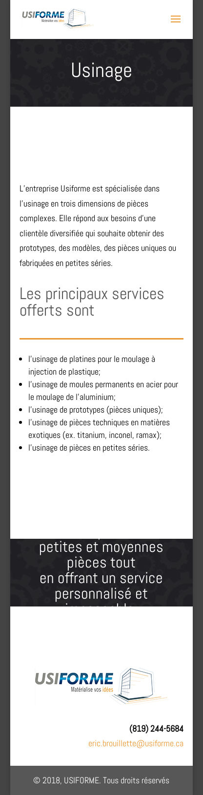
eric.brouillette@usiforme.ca (135, 743)
